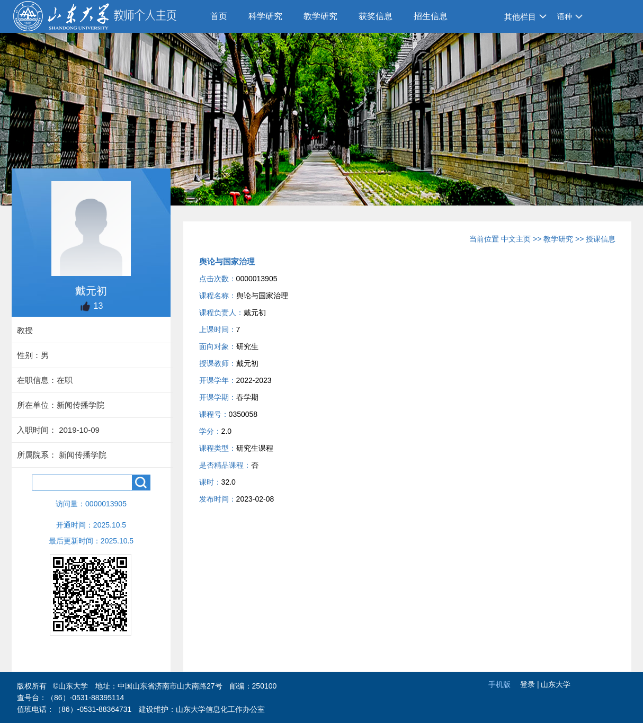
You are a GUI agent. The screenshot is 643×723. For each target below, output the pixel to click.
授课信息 (600, 239)
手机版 (499, 684)
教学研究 (320, 16)
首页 (218, 16)
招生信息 (431, 16)
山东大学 (555, 684)
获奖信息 (375, 16)
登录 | (530, 684)
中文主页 (516, 239)
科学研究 (265, 16)
